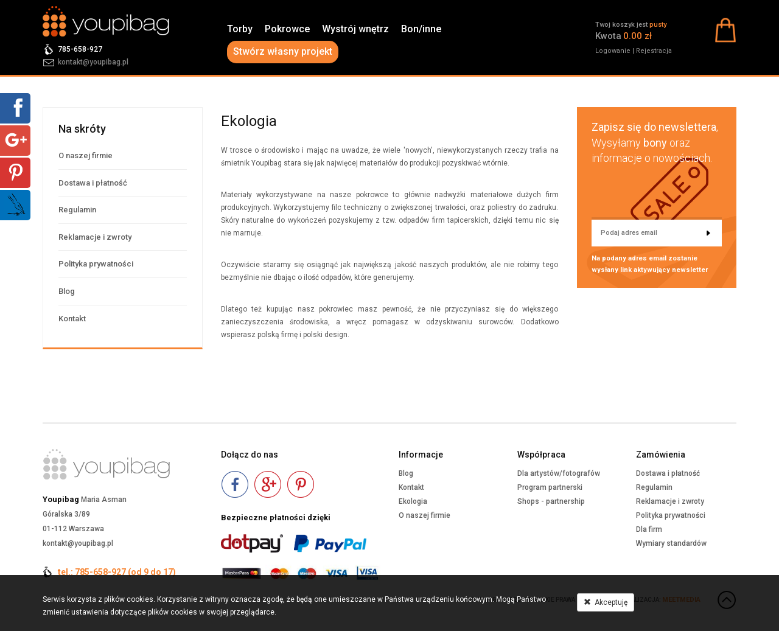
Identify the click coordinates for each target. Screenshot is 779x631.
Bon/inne (421, 29)
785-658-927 (80, 49)
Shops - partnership (551, 501)
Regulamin (77, 209)
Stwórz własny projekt (282, 51)
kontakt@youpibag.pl (93, 62)
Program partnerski (549, 487)
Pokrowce (287, 29)
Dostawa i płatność (92, 182)
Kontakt (72, 318)
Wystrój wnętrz (355, 29)
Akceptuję (605, 602)
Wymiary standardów (671, 543)
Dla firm (649, 529)
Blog (66, 291)
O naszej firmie (85, 155)
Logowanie (613, 51)
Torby (240, 29)
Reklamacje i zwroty (94, 237)
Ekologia (413, 501)
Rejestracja (654, 51)
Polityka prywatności (95, 263)
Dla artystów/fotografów (558, 473)
